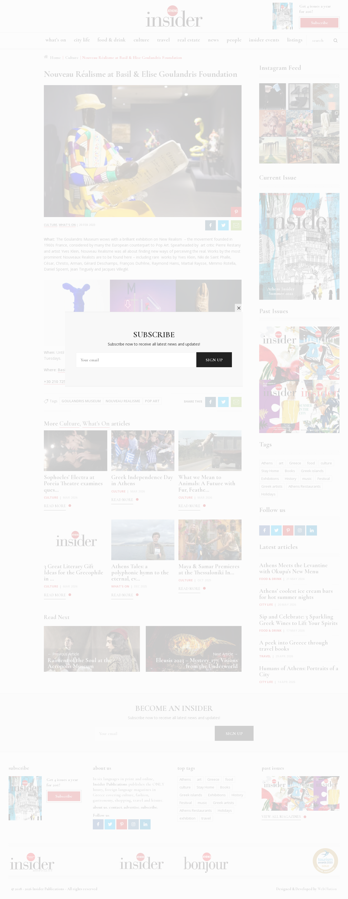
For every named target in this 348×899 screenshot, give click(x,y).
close (259, 410)
